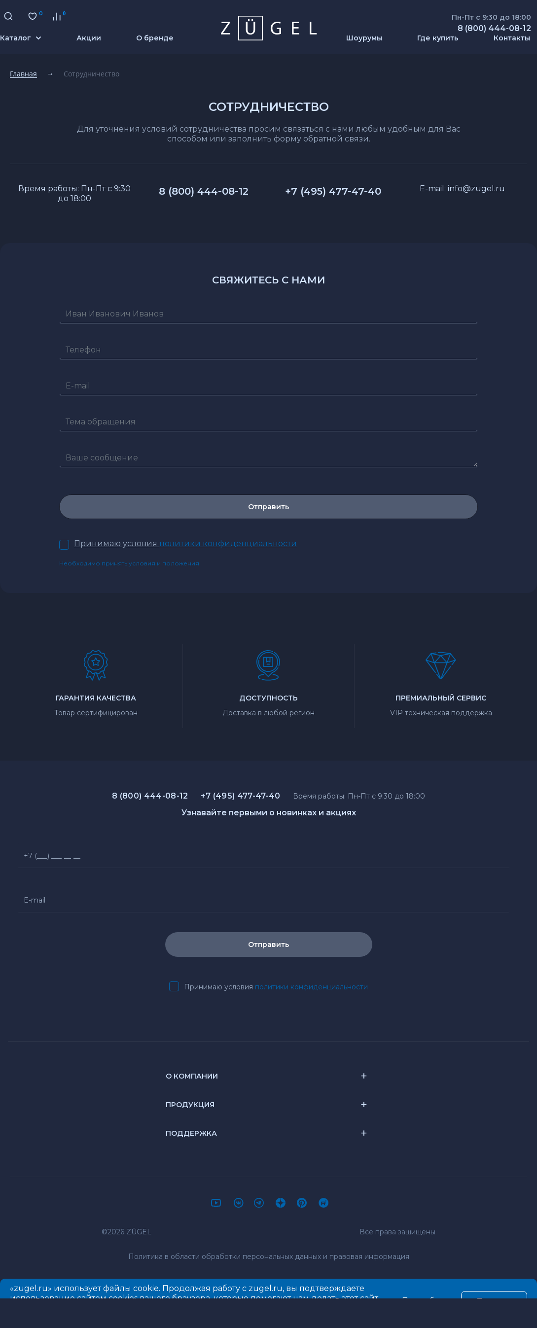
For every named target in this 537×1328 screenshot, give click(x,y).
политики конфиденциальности (311, 986)
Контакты (512, 38)
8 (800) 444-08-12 (204, 191)
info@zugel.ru (476, 188)
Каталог (20, 38)
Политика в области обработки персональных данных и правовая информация (268, 1256)
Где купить (437, 38)
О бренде (155, 38)
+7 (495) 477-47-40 (333, 191)
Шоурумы (364, 38)
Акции (88, 38)
